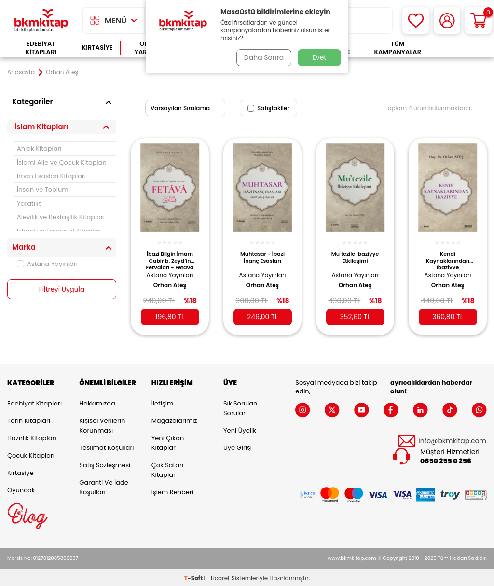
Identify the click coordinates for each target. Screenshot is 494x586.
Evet (320, 57)
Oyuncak (21, 488)
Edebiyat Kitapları (41, 48)
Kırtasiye (97, 47)
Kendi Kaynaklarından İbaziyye (447, 256)
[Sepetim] (478, 20)
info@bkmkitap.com (452, 439)
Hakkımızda (97, 401)
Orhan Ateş (169, 282)
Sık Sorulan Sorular (240, 406)
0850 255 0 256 (445, 459)
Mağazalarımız (174, 419)
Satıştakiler (268, 108)
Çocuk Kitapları (31, 454)
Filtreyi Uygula (62, 289)
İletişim (162, 401)
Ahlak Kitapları (39, 148)
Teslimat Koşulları (106, 446)
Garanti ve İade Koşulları (103, 485)
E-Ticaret (217, 576)
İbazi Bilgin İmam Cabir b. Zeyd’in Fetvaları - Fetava (169, 256)
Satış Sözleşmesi (104, 463)
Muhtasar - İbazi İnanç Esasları (262, 254)
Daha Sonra (263, 57)
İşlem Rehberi (172, 490)
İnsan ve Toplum (43, 189)
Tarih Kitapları (28, 419)
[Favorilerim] (415, 20)
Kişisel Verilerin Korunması (102, 424)
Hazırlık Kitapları (31, 436)
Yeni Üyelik (239, 428)
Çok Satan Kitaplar (167, 468)
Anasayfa (21, 72)
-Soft (194, 576)
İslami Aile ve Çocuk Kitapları (62, 162)
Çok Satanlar (459, 48)
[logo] (41, 20)
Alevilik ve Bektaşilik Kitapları (61, 217)
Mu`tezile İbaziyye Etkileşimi (355, 254)
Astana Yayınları (47, 263)
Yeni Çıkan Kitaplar (167, 441)
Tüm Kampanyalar (397, 48)
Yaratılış (29, 203)
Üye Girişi (237, 446)
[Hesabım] (447, 20)
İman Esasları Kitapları (51, 176)
